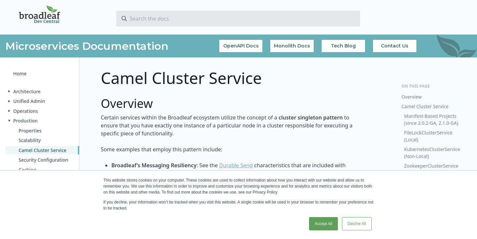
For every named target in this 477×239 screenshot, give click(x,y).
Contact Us (394, 46)
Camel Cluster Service (425, 106)
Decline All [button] (356, 223)
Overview (411, 97)
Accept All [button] (323, 223)
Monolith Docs (292, 46)
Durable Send (236, 165)
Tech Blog (343, 46)
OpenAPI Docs (241, 46)
